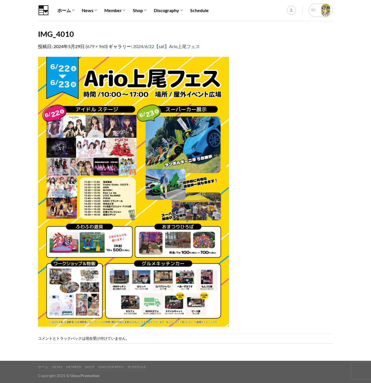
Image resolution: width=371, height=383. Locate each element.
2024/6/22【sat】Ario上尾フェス (166, 46)
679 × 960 (96, 46)
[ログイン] (291, 10)
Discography (168, 10)
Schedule (199, 10)
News (89, 10)
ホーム (66, 10)
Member (114, 10)
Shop (140, 10)
